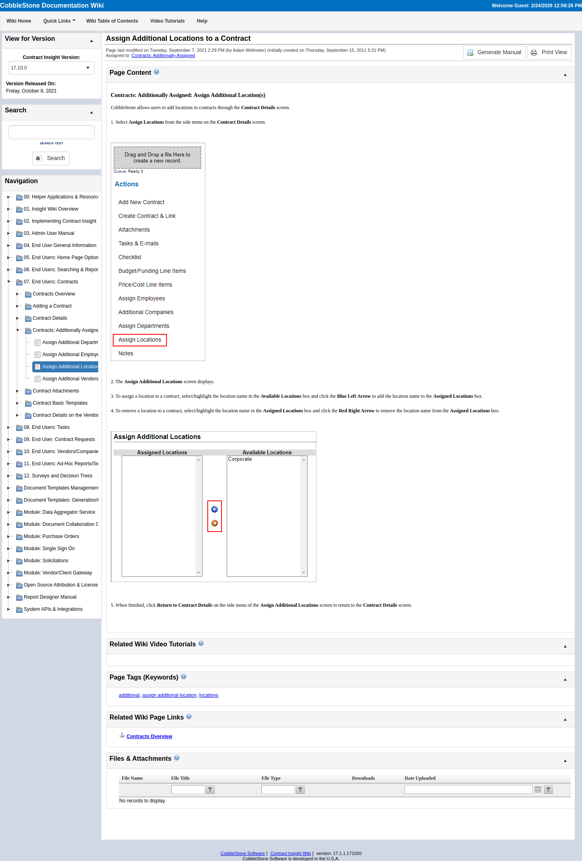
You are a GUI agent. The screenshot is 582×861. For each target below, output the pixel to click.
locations (208, 695)
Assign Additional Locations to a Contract (86, 366)
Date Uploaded (420, 778)
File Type (270, 778)
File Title (180, 778)
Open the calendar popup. (538, 789)
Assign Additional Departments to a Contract (89, 342)
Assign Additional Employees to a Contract (88, 354)
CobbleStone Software (242, 853)
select (87, 67)
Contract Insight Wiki (290, 853)
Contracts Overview (149, 736)
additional (129, 695)
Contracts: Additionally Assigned (163, 55)
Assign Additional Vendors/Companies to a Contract (98, 379)
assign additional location (169, 695)
